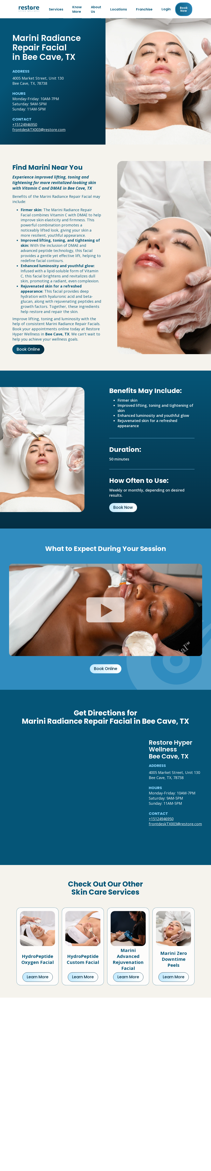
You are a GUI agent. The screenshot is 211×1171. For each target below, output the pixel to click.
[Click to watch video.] (105, 610)
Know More (77, 9)
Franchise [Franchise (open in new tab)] (144, 9)
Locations (118, 9)
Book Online (28, 350)
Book (184, 9)
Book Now (123, 508)
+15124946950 (24, 125)
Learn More (37, 977)
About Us (96, 9)
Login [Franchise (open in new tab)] (166, 9)
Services (56, 9)
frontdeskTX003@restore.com (39, 130)
